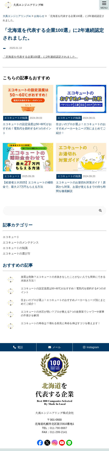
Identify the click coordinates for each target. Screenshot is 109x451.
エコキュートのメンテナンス (21, 242)
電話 (18, 347)
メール (54, 347)
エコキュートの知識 (15, 248)
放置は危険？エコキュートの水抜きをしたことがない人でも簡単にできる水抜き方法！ (63, 279)
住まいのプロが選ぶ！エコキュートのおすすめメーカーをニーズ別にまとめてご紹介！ (63, 302)
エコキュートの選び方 (16, 253)
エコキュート (11, 236)
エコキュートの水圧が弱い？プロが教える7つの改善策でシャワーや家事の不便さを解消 (62, 313)
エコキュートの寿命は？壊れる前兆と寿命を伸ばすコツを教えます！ (60, 323)
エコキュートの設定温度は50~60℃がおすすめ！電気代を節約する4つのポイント (63, 290)
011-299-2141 (58, 432)
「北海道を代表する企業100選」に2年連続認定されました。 (40, 56)
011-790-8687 (58, 428)
